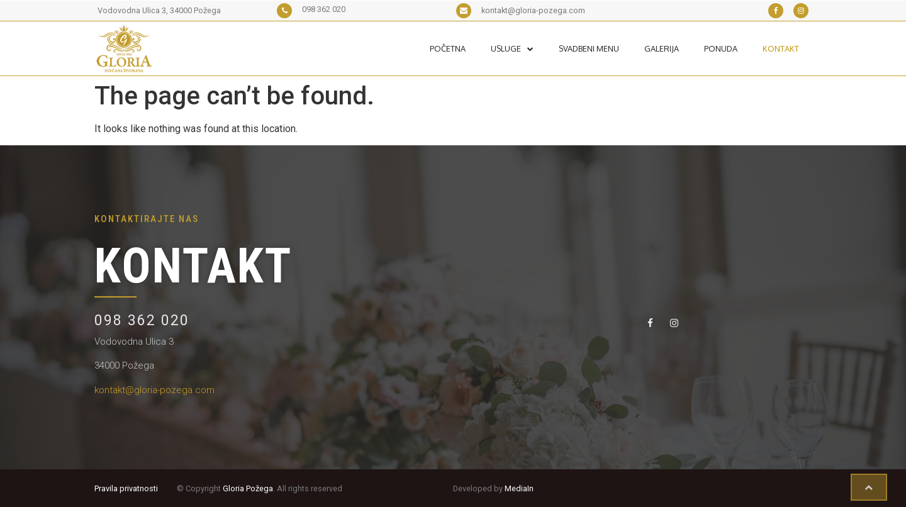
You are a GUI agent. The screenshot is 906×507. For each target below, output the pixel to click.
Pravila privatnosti (126, 488)
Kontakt (781, 48)
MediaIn (519, 488)
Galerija (661, 48)
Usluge (512, 48)
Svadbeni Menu (589, 48)
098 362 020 (141, 320)
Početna (448, 48)
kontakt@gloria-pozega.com (154, 390)
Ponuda (720, 48)
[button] (869, 487)
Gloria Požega (248, 488)
